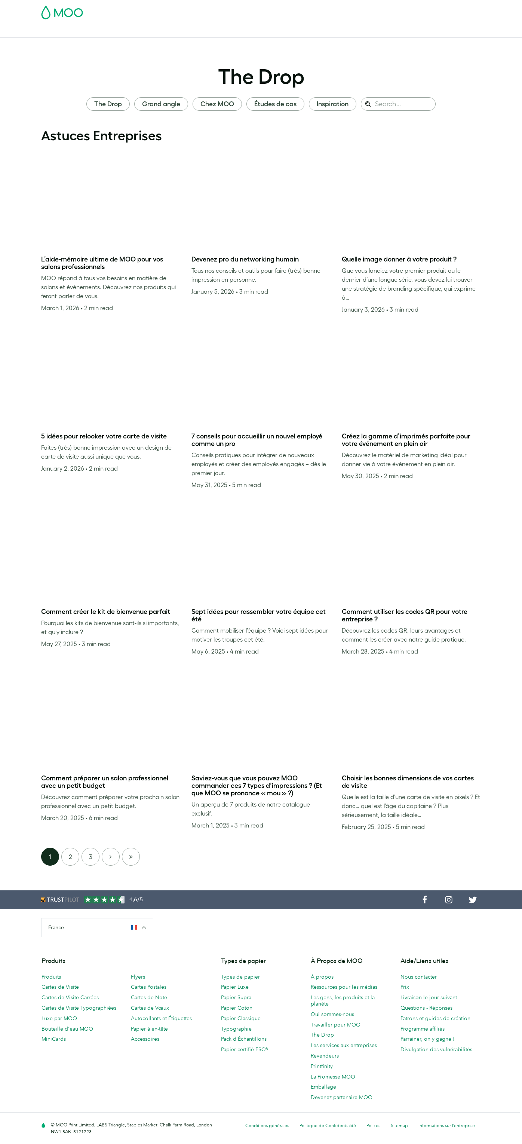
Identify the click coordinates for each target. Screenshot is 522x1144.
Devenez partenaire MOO (341, 1097)
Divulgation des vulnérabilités (436, 1049)
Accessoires (276, 30)
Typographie (236, 1028)
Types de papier (240, 976)
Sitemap (399, 1125)
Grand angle (161, 104)
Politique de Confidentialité (328, 1125)
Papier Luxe (235, 987)
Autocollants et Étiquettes (161, 1018)
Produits (51, 976)
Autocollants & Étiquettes (167, 30)
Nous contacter (418, 976)
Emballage (323, 1086)
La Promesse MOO (333, 1076)
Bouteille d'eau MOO (67, 1028)
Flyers (213, 30)
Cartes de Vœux (150, 1007)
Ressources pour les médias (344, 987)
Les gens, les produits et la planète (343, 1000)
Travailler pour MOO (335, 1024)
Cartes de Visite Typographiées (79, 1007)
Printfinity (322, 1066)
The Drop (261, 76)
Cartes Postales (107, 30)
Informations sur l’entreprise (446, 1125)
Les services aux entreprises (344, 1045)
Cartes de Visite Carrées (70, 997)
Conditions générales (267, 1125)
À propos (322, 976)
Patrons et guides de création (435, 1018)
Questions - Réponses (426, 1007)
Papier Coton (236, 1007)
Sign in (389, 10)
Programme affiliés (422, 1028)
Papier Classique (241, 1018)
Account (364, 10)
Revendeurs (325, 1055)
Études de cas (275, 104)
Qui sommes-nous (332, 1014)
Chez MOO (217, 104)
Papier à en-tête (149, 1028)
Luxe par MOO (59, 1018)
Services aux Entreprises (328, 30)
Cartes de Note (149, 997)
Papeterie (241, 30)
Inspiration (332, 104)
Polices (373, 1125)
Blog (372, 30)
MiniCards (54, 1039)
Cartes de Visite (60, 30)
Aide (392, 30)
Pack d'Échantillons (323, 10)
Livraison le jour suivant (428, 997)
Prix (404, 987)
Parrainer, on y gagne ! (427, 1039)
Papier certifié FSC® (244, 1049)
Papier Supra (236, 997)
